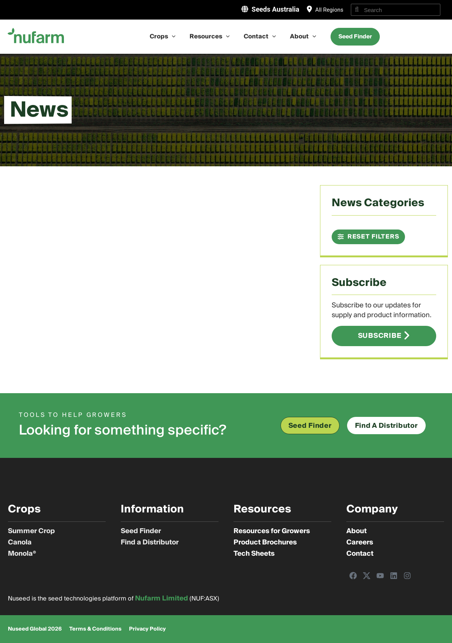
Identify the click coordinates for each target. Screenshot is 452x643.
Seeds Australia (275, 9)
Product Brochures (265, 542)
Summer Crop (31, 531)
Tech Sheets (254, 554)
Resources (211, 36)
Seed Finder (141, 531)
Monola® (22, 554)
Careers (359, 542)
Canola (20, 542)
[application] (175, 36)
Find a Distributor (150, 542)
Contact (259, 36)
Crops (166, 36)
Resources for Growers (272, 531)
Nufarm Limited (161, 598)
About (300, 36)
